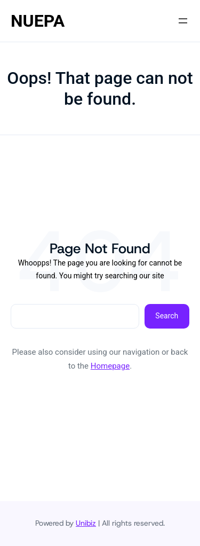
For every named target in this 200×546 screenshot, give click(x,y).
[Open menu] (183, 20)
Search (166, 315)
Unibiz (86, 523)
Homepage (110, 366)
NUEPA (38, 21)
